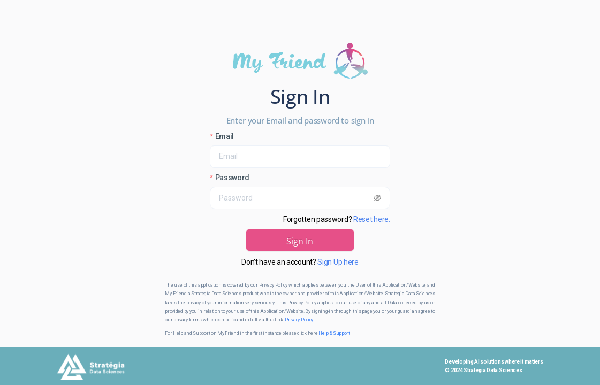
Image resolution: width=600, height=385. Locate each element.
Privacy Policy (299, 319)
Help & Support (334, 333)
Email (224, 136)
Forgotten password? (336, 219)
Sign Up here (337, 262)
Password (232, 177)
